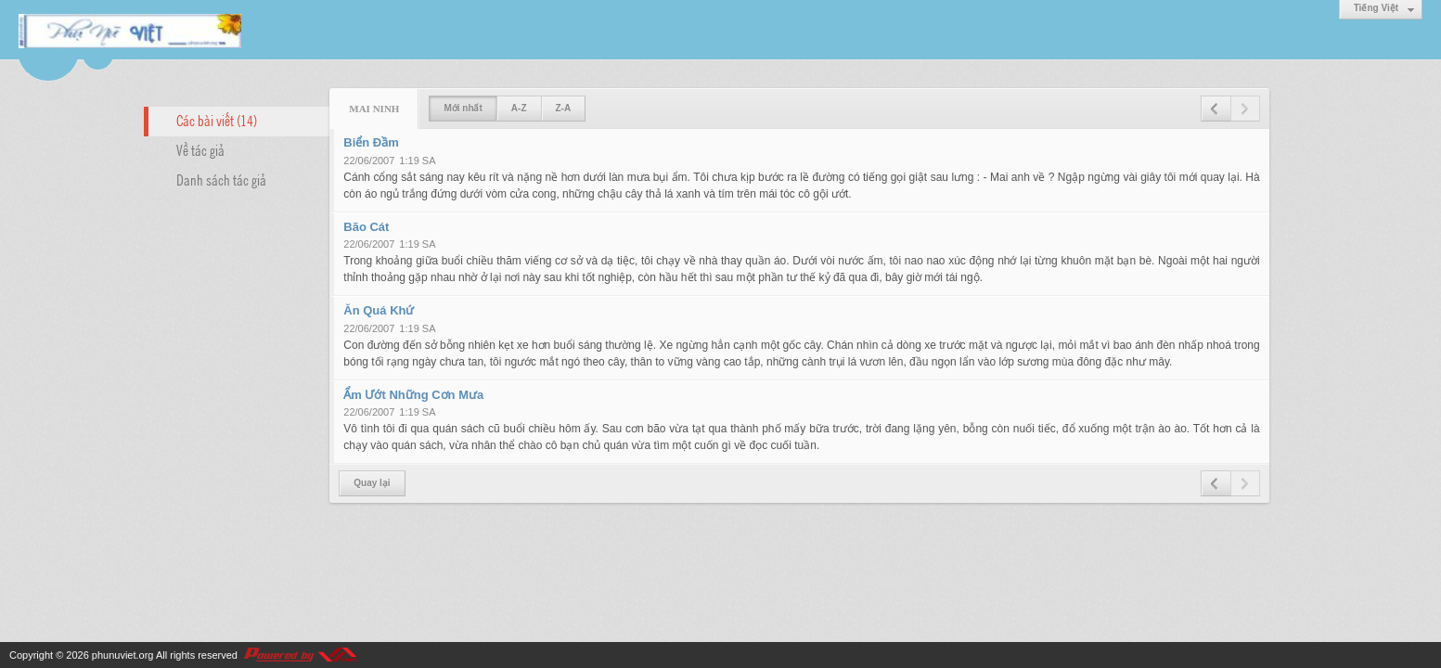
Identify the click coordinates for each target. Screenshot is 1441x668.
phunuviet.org (123, 655)
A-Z (519, 108)
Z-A (564, 108)
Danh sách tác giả (221, 179)
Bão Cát (366, 227)
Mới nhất (463, 108)
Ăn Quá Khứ (378, 310)
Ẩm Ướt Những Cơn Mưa (413, 395)
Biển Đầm (371, 142)
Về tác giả (200, 149)
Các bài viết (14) (216, 119)
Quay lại (372, 483)
